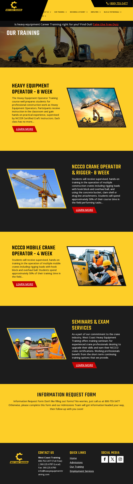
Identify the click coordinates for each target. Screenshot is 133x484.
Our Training (59, 12)
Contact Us (39, 16)
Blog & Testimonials (111, 12)
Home (37, 12)
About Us (45, 12)
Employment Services (82, 471)
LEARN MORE (24, 129)
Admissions (76, 462)
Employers (94, 12)
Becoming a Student (77, 12)
